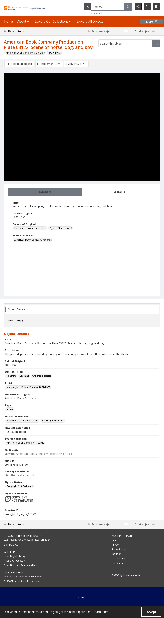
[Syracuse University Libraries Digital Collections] (29, 8)
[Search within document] (156, 43)
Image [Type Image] (10, 409)
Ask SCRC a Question (15, 560)
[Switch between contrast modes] (156, 6)
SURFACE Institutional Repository (21, 581)
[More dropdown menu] (151, 21)
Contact (81, 597)
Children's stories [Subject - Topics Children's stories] (41, 375)
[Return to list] (24, 31)
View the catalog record (19, 475)
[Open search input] (127, 6)
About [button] (23, 21)
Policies (116, 540)
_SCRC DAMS (55, 52)
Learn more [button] (101, 612)
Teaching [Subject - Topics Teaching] (11, 375)
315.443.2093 (11, 544)
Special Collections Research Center (23, 576)
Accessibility (118, 549)
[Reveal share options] (137, 6)
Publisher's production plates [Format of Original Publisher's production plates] (30, 228)
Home (8, 21)
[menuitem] (81, 597)
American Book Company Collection (25, 52)
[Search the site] (99, 6)
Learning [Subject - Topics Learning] (24, 375)
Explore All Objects (90, 21)
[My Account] (146, 6)
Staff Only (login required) (126, 575)
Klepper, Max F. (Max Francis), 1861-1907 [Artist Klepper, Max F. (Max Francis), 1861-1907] (28, 387)
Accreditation (119, 558)
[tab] (45, 192)
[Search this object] (125, 43)
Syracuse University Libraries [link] (22, 535)
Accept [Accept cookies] (151, 612)
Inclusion (116, 553)
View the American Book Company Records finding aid (38, 454)
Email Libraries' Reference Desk (21, 565)
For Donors (118, 563)
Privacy (115, 544)
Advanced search (92, 13)
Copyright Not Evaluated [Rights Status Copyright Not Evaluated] (20, 486)
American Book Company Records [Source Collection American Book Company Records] (33, 239)
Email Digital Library (14, 556)
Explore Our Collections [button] (53, 21)
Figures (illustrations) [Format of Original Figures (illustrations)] (61, 228)
